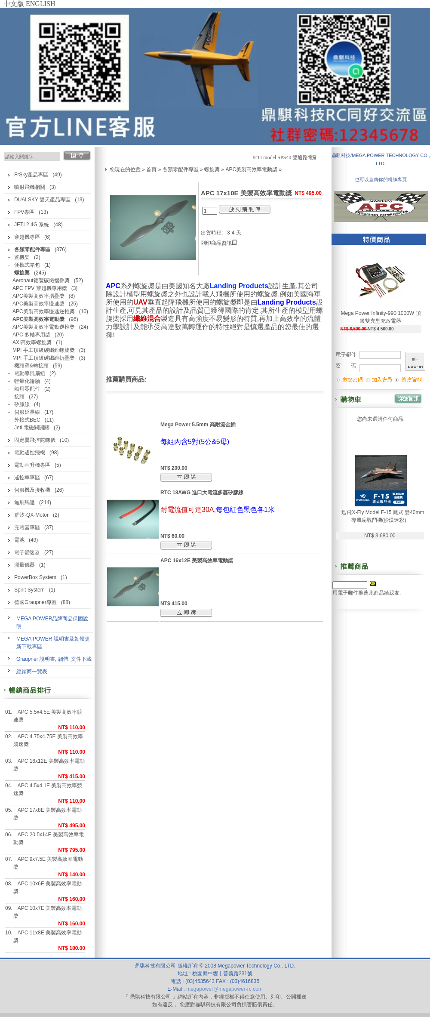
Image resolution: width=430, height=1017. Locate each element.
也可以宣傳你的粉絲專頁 (381, 179)
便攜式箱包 (27, 265)
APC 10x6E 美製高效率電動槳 (47, 887)
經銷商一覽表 (31, 672)
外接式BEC (27, 420)
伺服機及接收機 (32, 490)
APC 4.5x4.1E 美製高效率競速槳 (48, 789)
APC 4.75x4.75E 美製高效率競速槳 (48, 740)
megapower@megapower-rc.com (224, 989)
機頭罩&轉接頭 (31, 366)
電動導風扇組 (29, 373)
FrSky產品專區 (31, 175)
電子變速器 (27, 552)
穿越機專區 (27, 237)
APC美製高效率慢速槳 (38, 304)
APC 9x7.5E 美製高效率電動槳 (48, 863)
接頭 (19, 397)
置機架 (22, 257)
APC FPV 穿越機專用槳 (39, 288)
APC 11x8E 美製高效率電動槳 (47, 936)
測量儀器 (24, 565)
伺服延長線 (27, 412)
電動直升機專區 (32, 465)
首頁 (151, 169)
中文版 (13, 3)
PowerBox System (35, 577)
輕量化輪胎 (27, 381)
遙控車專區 (27, 478)
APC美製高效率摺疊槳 (38, 296)
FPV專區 (24, 212)
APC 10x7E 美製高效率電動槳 (47, 912)
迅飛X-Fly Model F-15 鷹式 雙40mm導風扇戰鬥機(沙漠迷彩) (382, 516)
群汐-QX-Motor (31, 515)
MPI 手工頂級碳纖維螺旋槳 (43, 350)
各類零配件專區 (181, 169)
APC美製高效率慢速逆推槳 (43, 311)
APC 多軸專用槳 (31, 335)
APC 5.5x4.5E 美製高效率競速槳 (48, 716)
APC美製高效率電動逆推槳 (43, 327)
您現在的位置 (125, 169)
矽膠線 (22, 404)
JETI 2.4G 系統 (31, 225)
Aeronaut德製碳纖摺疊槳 (41, 280)
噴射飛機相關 (29, 187)
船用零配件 (27, 389)
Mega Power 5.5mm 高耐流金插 (198, 425)
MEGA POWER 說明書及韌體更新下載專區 (53, 643)
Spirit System (29, 590)
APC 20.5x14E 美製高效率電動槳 (48, 838)
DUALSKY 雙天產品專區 (42, 200)
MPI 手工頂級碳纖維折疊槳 (43, 358)
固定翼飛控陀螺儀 (34, 440)
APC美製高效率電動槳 (251, 169)
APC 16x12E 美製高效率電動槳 (49, 765)
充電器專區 (27, 527)
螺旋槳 (212, 169)
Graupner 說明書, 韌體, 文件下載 (54, 659)
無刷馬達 (24, 502)
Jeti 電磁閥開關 (31, 428)
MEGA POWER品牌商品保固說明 (52, 622)
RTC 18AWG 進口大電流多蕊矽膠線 (201, 493)
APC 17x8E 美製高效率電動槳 (47, 814)
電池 (19, 540)
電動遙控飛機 (29, 453)
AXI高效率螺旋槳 (32, 342)
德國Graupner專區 (35, 602)
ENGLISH (40, 3)
